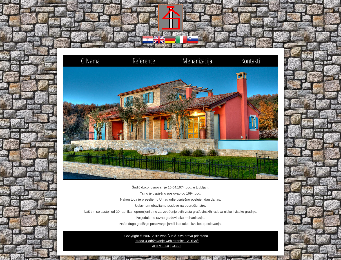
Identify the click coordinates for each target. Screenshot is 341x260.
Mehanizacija (197, 60)
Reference (144, 60)
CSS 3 (176, 246)
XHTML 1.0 (160, 246)
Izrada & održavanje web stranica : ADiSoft (166, 241)
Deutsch (170, 40)
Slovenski (192, 40)
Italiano (181, 40)
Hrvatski (147, 40)
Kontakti (250, 60)
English (159, 40)
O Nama (90, 60)
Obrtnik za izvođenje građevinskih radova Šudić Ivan (170, 17)
